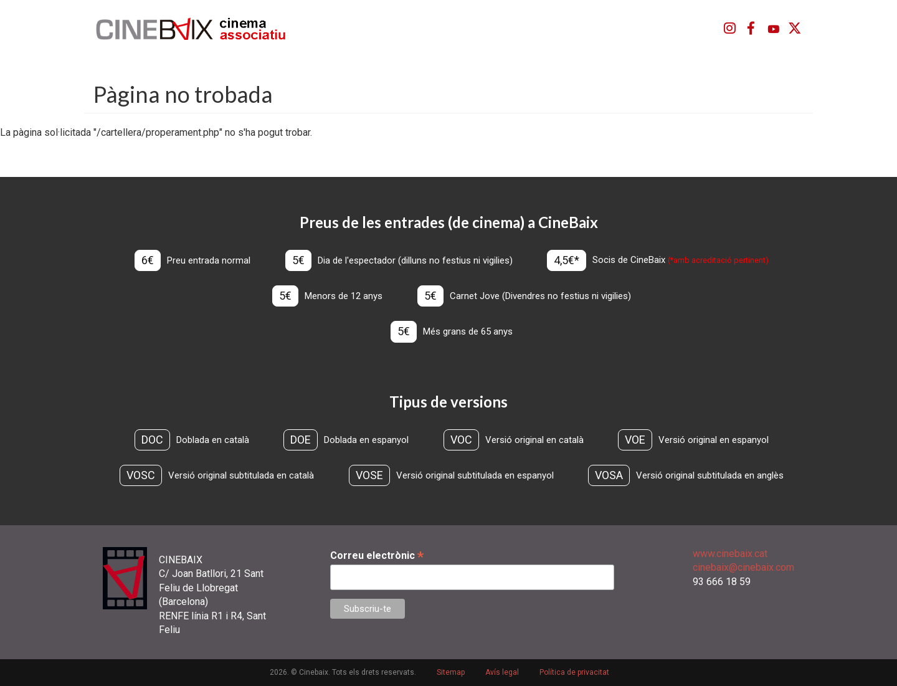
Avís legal (502, 672)
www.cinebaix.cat (730, 554)
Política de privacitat (574, 672)
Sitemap (451, 672)
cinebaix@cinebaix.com (743, 567)
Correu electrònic (377, 555)
